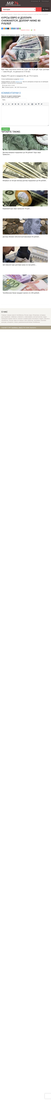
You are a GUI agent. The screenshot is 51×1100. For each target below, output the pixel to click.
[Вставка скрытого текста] (41, 104)
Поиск (45, 9)
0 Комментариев (9, 87)
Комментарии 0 (11, 93)
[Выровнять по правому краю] (18, 104)
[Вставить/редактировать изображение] (32, 104)
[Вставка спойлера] (39, 104)
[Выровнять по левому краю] (12, 104)
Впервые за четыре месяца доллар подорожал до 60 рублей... (25, 180)
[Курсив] (6, 104)
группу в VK (19, 81)
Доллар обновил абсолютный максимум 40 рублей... (21, 237)
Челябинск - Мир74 (17, 327)
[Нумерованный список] (25, 104)
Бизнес (10, 14)
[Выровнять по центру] (15, 104)
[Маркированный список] (22, 104)
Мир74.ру (4, 14)
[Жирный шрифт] (3, 104)
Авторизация (35, 1)
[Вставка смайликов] (28, 104)
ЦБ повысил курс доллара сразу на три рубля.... (20, 265)
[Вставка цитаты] (36, 104)
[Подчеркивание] (9, 104)
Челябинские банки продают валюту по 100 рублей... (21, 293)
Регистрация (45, 1)
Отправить (6, 129)
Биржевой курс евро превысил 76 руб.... (17, 209)
